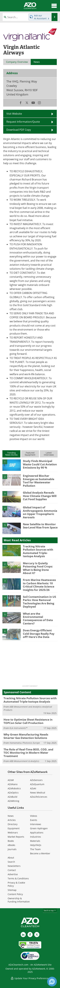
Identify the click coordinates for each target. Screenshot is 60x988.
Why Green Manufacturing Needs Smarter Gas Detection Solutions (26, 736)
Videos (33, 815)
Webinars (13, 832)
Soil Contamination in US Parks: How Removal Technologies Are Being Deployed (39, 601)
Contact (12, 870)
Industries (35, 836)
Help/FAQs (35, 845)
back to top (50, 910)
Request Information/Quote (23, 121)
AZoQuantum (37, 784)
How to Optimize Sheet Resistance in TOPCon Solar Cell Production (28, 721)
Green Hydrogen (39, 828)
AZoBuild (12, 796)
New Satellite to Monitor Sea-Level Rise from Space (40, 525)
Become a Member (40, 853)
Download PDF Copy (18, 129)
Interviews (35, 824)
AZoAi (33, 788)
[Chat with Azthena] (52, 981)
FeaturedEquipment (30, 453)
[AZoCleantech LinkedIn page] (23, 934)
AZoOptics (13, 792)
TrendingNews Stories (11, 453)
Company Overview (17, 61)
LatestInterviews (49, 453)
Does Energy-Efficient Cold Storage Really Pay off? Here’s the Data (38, 633)
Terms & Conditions (18, 878)
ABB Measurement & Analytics (24, 761)
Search (11, 861)
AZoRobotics (14, 788)
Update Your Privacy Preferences (30, 978)
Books (11, 840)
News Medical (37, 792)
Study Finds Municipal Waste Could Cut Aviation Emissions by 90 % (40, 464)
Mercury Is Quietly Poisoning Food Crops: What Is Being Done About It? (38, 568)
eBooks (11, 845)
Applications (36, 832)
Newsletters (14, 865)
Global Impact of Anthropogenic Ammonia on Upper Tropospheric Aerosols (40, 512)
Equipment (14, 828)
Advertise (13, 874)
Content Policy (15, 894)
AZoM (11, 780)
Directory (12, 824)
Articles (12, 820)
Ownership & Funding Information (19, 900)
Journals (12, 849)
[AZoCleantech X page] (36, 934)
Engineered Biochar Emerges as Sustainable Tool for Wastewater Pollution (38, 480)
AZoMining (13, 800)
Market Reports (16, 836)
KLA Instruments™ (18, 728)
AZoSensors (36, 780)
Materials (35, 840)
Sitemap (12, 890)
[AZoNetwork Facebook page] (30, 934)
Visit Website (14, 113)
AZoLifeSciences (38, 796)
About (11, 857)
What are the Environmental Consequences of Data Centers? (38, 618)
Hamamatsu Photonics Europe (24, 742)
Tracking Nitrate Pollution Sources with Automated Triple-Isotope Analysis (38, 551)
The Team (35, 849)
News (11, 815)
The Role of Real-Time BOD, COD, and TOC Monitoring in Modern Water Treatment (28, 753)
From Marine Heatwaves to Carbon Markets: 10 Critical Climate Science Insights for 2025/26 (39, 585)
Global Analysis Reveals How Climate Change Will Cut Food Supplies (39, 496)
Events (33, 820)
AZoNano (12, 784)
